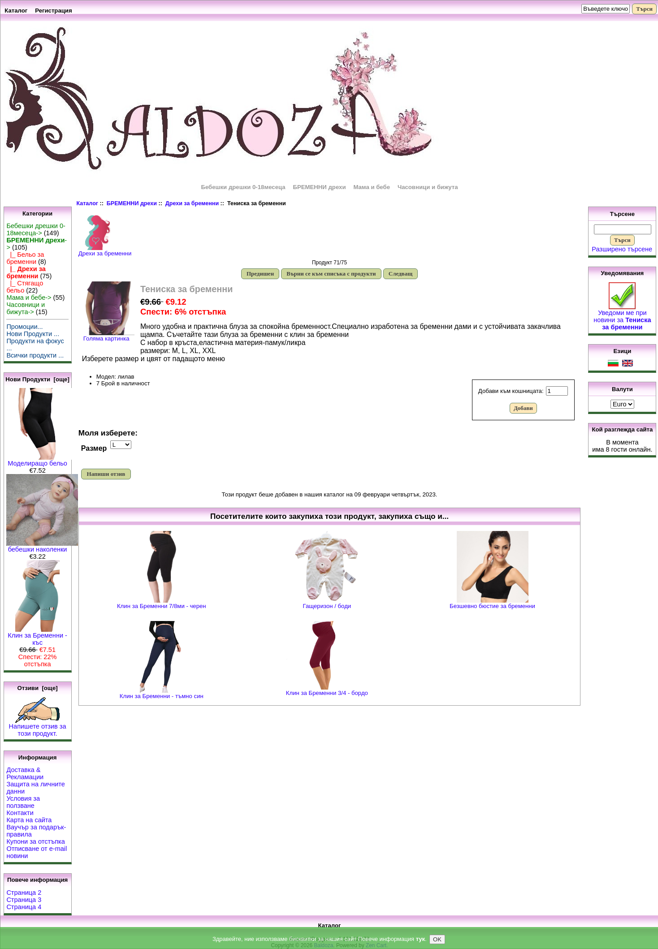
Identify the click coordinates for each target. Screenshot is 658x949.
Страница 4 (23, 906)
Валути (622, 389)
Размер (94, 448)
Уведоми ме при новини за (622, 317)
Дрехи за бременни (192, 203)
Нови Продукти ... (32, 333)
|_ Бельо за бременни (25, 258)
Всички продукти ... (35, 355)
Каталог (15, 10)
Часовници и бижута (428, 187)
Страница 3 (23, 899)
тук (420, 939)
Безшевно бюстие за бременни (492, 606)
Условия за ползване (23, 802)
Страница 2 (23, 892)
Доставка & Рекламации (24, 773)
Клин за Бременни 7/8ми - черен (161, 606)
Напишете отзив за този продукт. (37, 727)
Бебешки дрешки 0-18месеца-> (35, 229)
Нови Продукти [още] (37, 379)
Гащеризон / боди (327, 606)
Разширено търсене (622, 249)
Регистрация (53, 10)
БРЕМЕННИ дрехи (132, 203)
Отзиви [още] (37, 688)
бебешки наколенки (42, 546)
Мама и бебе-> (28, 297)
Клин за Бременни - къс (37, 636)
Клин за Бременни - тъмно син (161, 696)
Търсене (622, 214)
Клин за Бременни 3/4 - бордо (327, 693)
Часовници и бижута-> (25, 308)
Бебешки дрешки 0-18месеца (243, 187)
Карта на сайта (29, 820)
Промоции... (24, 326)
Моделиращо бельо (40, 460)
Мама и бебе (371, 187)
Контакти (19, 812)
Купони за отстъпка (35, 841)
